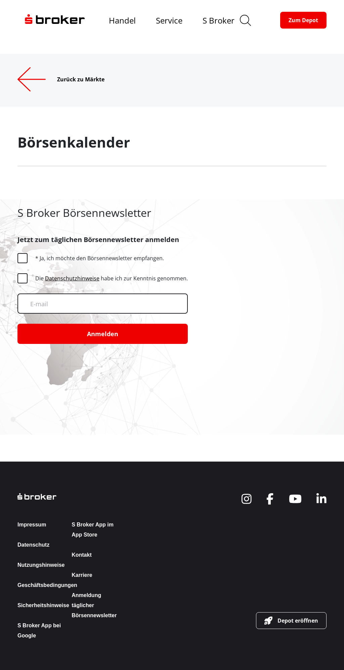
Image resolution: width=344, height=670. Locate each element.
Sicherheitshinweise (43, 605)
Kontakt (82, 555)
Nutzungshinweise (40, 565)
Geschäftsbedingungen (47, 585)
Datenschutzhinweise (72, 278)
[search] (245, 20)
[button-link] (303, 20)
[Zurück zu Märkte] (71, 79)
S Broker (218, 20)
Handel (122, 20)
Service (169, 20)
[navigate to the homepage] (54, 20)
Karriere (82, 575)
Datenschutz (33, 545)
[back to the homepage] (68, 496)
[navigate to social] (247, 499)
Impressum (31, 524)
